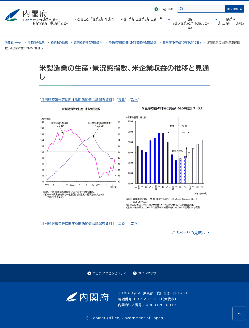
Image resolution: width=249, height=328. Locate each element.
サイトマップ (147, 273)
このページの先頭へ (189, 233)
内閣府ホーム (13, 42)
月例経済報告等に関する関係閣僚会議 (132, 42)
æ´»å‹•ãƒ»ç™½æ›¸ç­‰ (190, 23)
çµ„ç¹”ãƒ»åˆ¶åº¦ (96, 19)
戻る (121, 99)
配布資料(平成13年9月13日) (182, 42)
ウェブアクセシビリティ (110, 273)
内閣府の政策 (36, 42)
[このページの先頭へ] (239, 313)
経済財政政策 (59, 42)
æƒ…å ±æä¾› (231, 21)
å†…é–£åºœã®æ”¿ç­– (50, 21)
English (166, 9)
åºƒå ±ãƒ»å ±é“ (143, 19)
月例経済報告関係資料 (88, 42)
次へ (134, 99)
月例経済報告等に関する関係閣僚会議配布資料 (76, 99)
